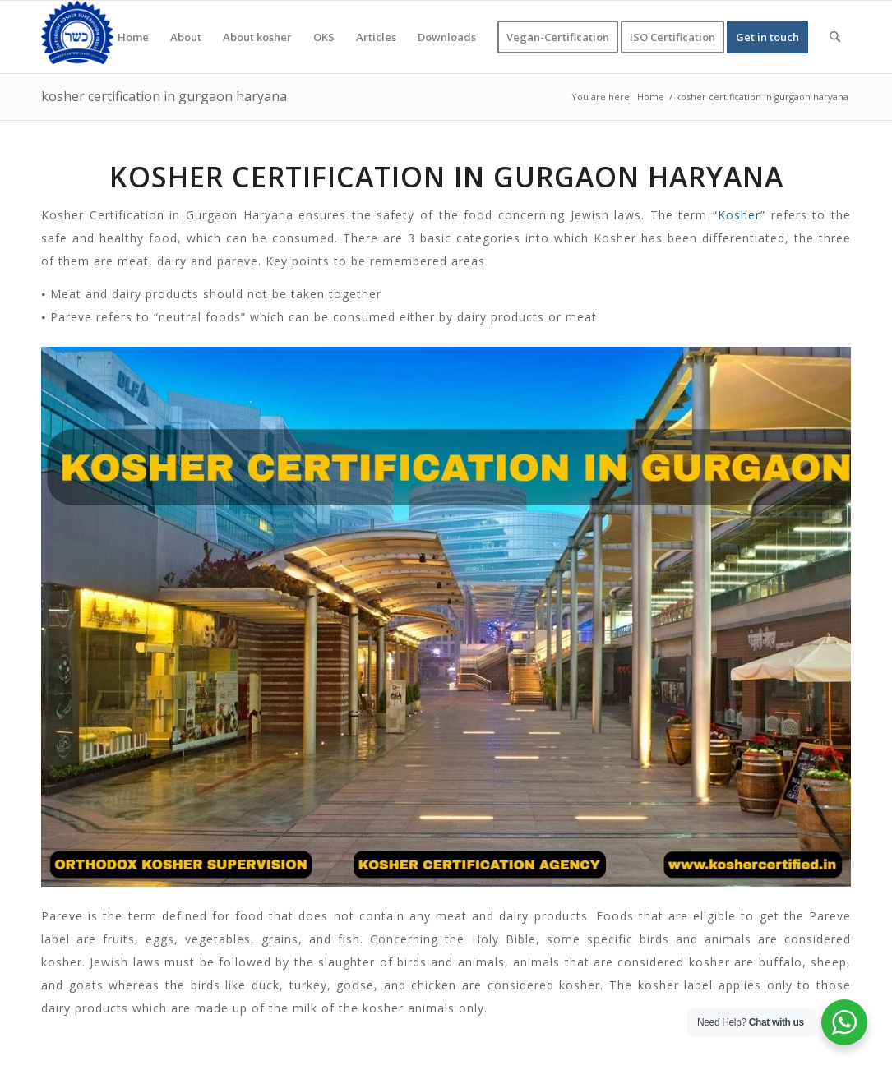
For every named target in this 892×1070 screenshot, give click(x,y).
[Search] (835, 37)
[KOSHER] (77, 37)
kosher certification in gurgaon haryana (164, 96)
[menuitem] (133, 37)
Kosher (739, 215)
